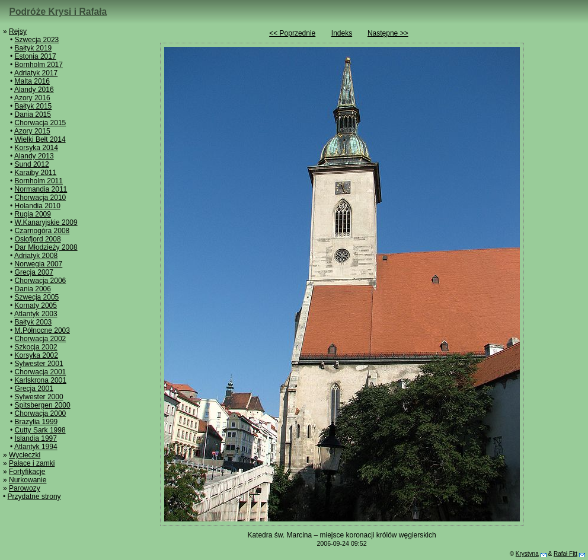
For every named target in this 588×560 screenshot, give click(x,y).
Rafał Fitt (565, 554)
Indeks (341, 33)
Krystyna (527, 554)
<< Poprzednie (292, 33)
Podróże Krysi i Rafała (58, 12)
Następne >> (388, 33)
